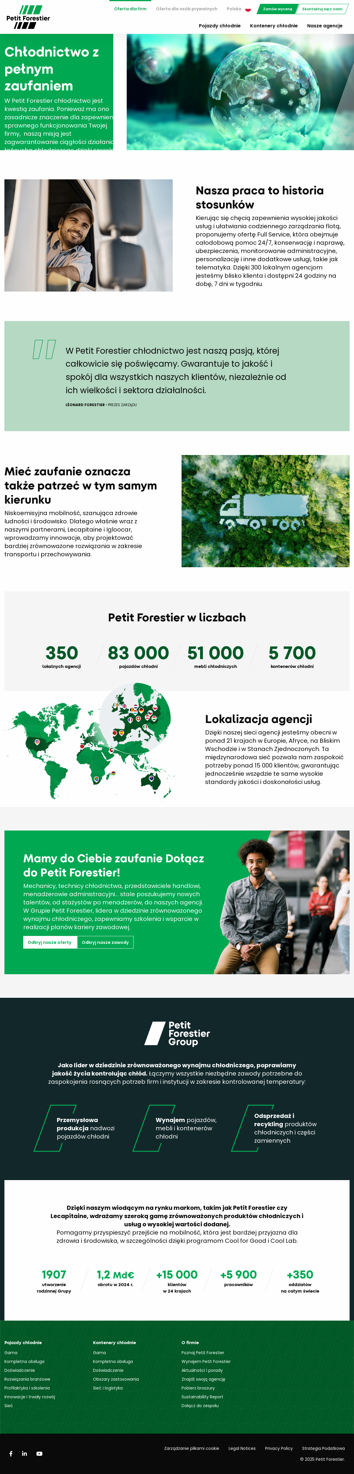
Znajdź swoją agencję (203, 1379)
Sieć (8, 1406)
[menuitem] (130, 9)
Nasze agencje (325, 25)
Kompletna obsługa (24, 1361)
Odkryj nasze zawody (105, 942)
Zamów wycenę (277, 8)
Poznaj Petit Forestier (203, 1353)
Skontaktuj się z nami (322, 8)
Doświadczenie (19, 1370)
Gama (10, 1353)
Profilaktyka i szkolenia (27, 1388)
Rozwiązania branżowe (27, 1379)
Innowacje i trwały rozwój (29, 1397)
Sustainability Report (202, 1397)
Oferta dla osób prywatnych (186, 9)
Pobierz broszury (198, 1388)
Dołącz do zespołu (200, 1406)
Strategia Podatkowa (323, 1448)
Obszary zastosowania (116, 1379)
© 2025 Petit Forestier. (322, 1459)
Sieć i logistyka (108, 1388)
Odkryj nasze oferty (50, 942)
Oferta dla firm (130, 9)
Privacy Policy (279, 1448)
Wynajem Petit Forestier (206, 1361)
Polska (239, 9)
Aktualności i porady (202, 1370)
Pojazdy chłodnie (220, 25)
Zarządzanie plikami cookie (191, 1448)
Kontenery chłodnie (274, 25)
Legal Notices (242, 1448)
